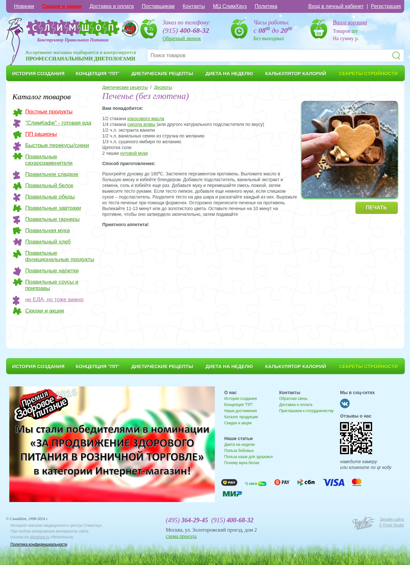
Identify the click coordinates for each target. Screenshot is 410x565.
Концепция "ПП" (238, 404)
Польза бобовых (239, 450)
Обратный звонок (182, 38)
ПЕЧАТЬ (376, 207)
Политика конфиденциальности (39, 544)
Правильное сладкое (52, 174)
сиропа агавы (141, 124)
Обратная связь (293, 398)
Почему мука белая (241, 463)
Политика (266, 6)
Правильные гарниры (52, 219)
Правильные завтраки (53, 208)
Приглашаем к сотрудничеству (306, 411)
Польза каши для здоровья (248, 457)
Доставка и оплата (112, 6)
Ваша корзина (350, 22)
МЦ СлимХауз (230, 6)
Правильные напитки (52, 271)
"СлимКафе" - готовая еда (58, 123)
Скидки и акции (62, 6)
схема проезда (181, 536)
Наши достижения (240, 411)
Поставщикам (158, 6)
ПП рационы (41, 134)
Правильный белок (49, 185)
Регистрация (386, 6)
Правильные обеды (50, 197)
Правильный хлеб (48, 242)
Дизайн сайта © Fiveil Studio (391, 522)
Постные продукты (49, 112)
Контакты (194, 6)
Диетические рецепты (125, 87)
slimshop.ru (39, 537)
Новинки (24, 6)
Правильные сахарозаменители (49, 160)
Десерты (163, 87)
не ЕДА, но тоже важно (54, 299)
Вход (336, 6)
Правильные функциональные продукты (59, 256)
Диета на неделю (239, 444)
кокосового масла (145, 118)
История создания (240, 398)
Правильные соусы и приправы (51, 285)
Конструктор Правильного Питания (73, 40)
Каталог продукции (241, 417)
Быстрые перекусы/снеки (57, 145)
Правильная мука (47, 230)
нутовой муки (134, 153)
